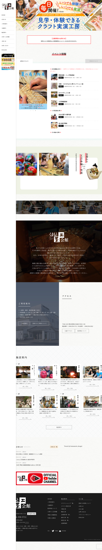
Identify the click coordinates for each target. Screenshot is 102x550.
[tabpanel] (33, 89)
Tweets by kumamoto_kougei (73, 448)
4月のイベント (24, 61)
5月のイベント (93, 61)
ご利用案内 (4, 24)
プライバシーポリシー (85, 523)
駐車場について (52, 517)
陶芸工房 (63, 520)
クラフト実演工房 (66, 514)
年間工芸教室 (52, 527)
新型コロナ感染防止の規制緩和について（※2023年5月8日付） (59, 41)
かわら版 (81, 517)
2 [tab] (33, 110)
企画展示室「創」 (66, 523)
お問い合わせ (5, 45)
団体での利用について (85, 512)
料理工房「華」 (65, 529)
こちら (27, 531)
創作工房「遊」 (65, 526)
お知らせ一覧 (54, 449)
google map (30, 522)
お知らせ (4, 19)
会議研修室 (64, 531)
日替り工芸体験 (5, 37)
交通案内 (4, 28)
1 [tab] (30, 110)
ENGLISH (4, 50)
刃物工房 (4, 41)
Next (48, 88)
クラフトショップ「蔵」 (67, 512)
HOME (3, 15)
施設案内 (4, 32)
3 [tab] (35, 110)
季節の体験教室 (52, 523)
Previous (18, 88)
